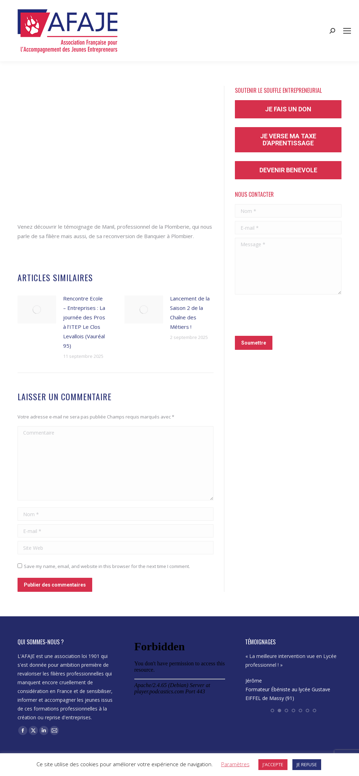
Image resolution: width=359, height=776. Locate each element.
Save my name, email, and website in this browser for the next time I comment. (107, 566)
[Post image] (37, 310)
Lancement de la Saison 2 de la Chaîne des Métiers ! (190, 312)
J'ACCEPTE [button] (273, 764)
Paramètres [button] (235, 764)
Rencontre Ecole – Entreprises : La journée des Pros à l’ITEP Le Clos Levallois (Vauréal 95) (84, 322)
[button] (272, 710)
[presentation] (288, 315)
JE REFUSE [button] (307, 764)
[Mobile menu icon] (347, 31)
